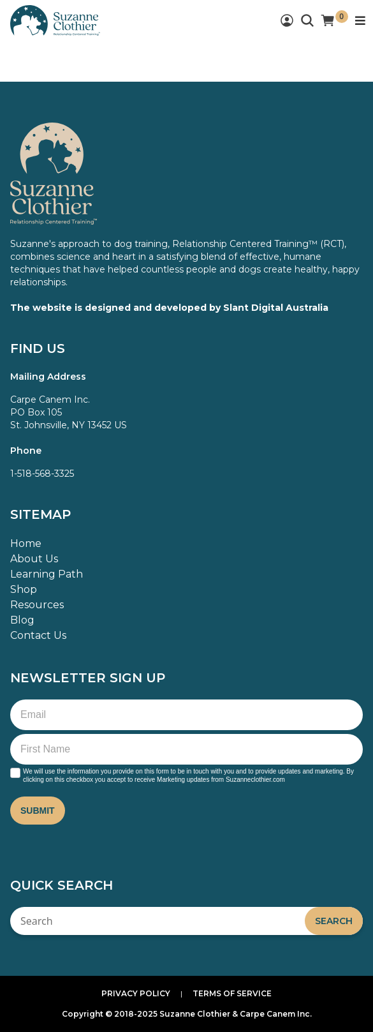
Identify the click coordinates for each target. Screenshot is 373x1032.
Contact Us (38, 635)
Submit (37, 810)
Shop (23, 589)
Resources (37, 605)
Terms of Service (232, 993)
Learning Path (46, 574)
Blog (22, 620)
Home (25, 543)
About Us (34, 559)
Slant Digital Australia (275, 307)
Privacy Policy (135, 993)
